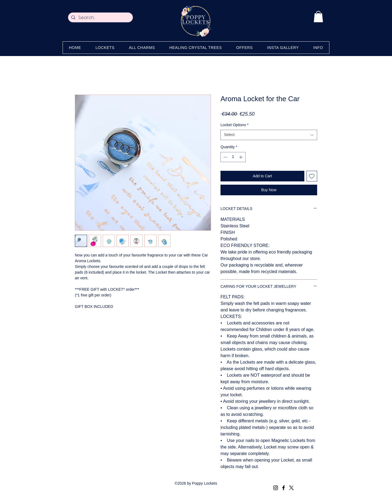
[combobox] (268, 135)
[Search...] (99, 18)
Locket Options (234, 125)
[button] (318, 16)
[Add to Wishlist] (312, 176)
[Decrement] (224, 157)
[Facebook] (283, 488)
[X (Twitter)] (291, 488)
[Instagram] (275, 488)
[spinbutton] (233, 157)
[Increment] (241, 157)
